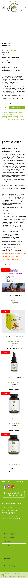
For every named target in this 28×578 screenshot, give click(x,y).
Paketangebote (10, 114)
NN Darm (14, 460)
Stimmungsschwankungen (19, 119)
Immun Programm (18, 116)
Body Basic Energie (9, 116)
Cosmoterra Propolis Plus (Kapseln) (14, 336)
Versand (6, 54)
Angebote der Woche (10, 40)
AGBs (5, 562)
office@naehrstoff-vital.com (8, 257)
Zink (3, 121)
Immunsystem (13, 117)
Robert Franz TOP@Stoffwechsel (14, 295)
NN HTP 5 (14, 418)
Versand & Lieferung (9, 537)
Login (5, 530)
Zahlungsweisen (8, 541)
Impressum (7, 558)
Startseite (4, 40)
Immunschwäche (6, 117)
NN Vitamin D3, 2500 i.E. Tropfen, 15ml (14, 377)
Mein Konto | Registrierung (10, 533)
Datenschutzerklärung (9, 565)
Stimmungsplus (9, 119)
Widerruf (6, 545)
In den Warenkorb (17, 107)
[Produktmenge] (5, 107)
